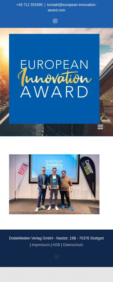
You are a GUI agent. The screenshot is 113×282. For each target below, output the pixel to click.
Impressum (41, 245)
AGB (56, 245)
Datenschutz (73, 245)
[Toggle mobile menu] (101, 127)
